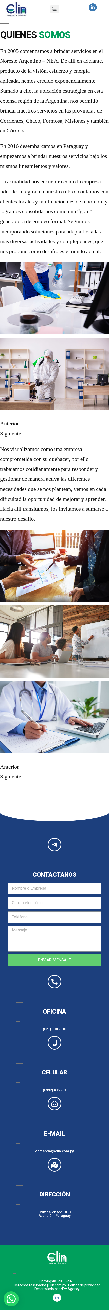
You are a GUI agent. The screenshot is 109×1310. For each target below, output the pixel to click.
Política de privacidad (84, 1285)
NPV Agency (70, 1289)
